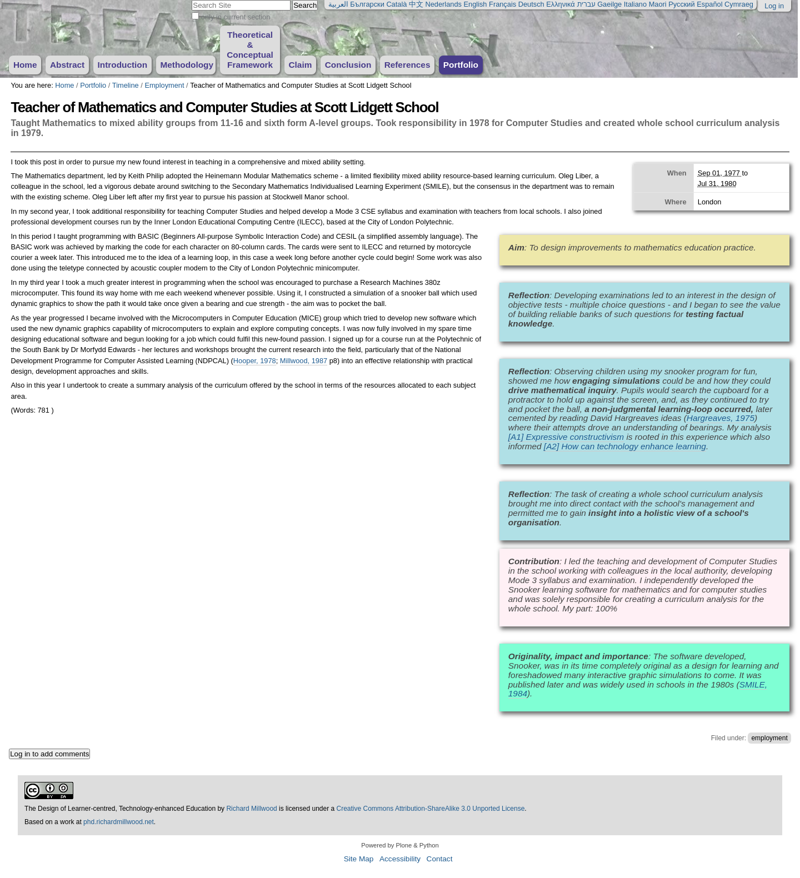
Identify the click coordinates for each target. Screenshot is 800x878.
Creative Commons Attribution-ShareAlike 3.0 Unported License (431, 808)
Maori (658, 4)
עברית (586, 4)
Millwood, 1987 (303, 361)
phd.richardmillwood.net (118, 822)
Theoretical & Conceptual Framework (250, 49)
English (475, 4)
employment (769, 738)
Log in (774, 6)
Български (367, 4)
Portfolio (460, 64)
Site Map (359, 859)
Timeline (125, 85)
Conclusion (348, 64)
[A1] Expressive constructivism (566, 436)
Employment (164, 85)
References (407, 64)
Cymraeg (738, 4)
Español (709, 4)
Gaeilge (609, 4)
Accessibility (400, 859)
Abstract (67, 64)
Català (396, 4)
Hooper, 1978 (254, 361)
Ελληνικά (560, 4)
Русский (681, 4)
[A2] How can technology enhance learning (625, 446)
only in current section (235, 17)
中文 (416, 4)
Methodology (186, 64)
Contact (440, 859)
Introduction (123, 64)
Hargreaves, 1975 (720, 418)
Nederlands (444, 4)
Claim (300, 64)
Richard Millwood (251, 808)
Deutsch (531, 4)
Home (25, 64)
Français (502, 4)
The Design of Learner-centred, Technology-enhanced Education (120, 808)
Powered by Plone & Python (399, 845)
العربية (338, 4)
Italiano (635, 4)
